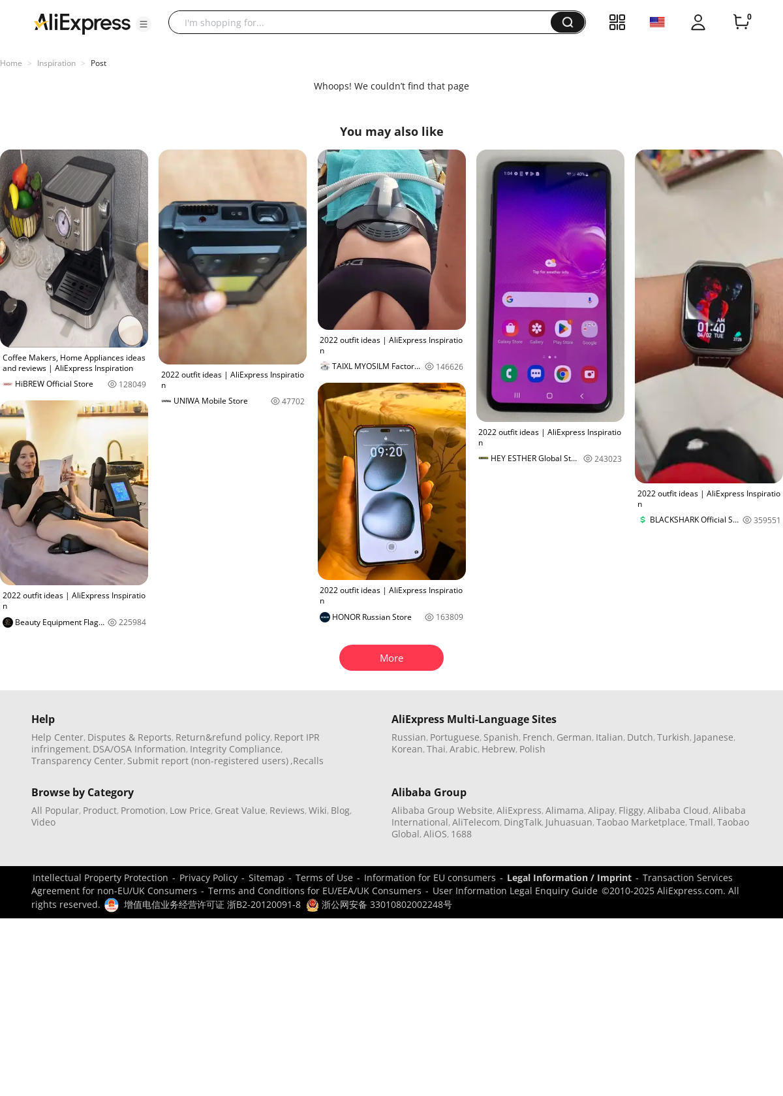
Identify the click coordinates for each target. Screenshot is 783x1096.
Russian (409, 737)
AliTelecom (476, 822)
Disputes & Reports (129, 737)
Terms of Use (324, 877)
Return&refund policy (223, 737)
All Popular (55, 810)
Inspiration (56, 63)
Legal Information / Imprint (569, 877)
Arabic (464, 749)
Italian (609, 737)
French (538, 737)
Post (98, 63)
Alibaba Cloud (678, 810)
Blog (340, 810)
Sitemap (266, 877)
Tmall (701, 822)
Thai (436, 749)
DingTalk (523, 822)
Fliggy (631, 810)
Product (100, 810)
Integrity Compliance (235, 749)
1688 (461, 834)
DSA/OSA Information (139, 749)
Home (11, 63)
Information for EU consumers (430, 877)
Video (43, 822)
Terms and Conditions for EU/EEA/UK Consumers (315, 890)
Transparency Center (77, 760)
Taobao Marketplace (640, 822)
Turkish (673, 737)
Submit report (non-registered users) (207, 760)
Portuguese (455, 737)
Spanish (501, 737)
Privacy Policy (208, 877)
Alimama (564, 810)
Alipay (601, 810)
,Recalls (307, 760)
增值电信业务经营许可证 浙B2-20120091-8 (212, 904)
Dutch (640, 737)
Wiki (318, 810)
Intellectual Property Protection (100, 877)
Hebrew (498, 749)
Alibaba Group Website (442, 810)
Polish (532, 749)
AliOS (435, 834)
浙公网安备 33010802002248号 (379, 904)
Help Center (57, 737)
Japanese (713, 737)
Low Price (190, 810)
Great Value (240, 810)
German (574, 737)
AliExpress (519, 810)
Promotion (143, 810)
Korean (407, 749)
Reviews (287, 810)
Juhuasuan (568, 822)
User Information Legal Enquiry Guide (515, 890)
